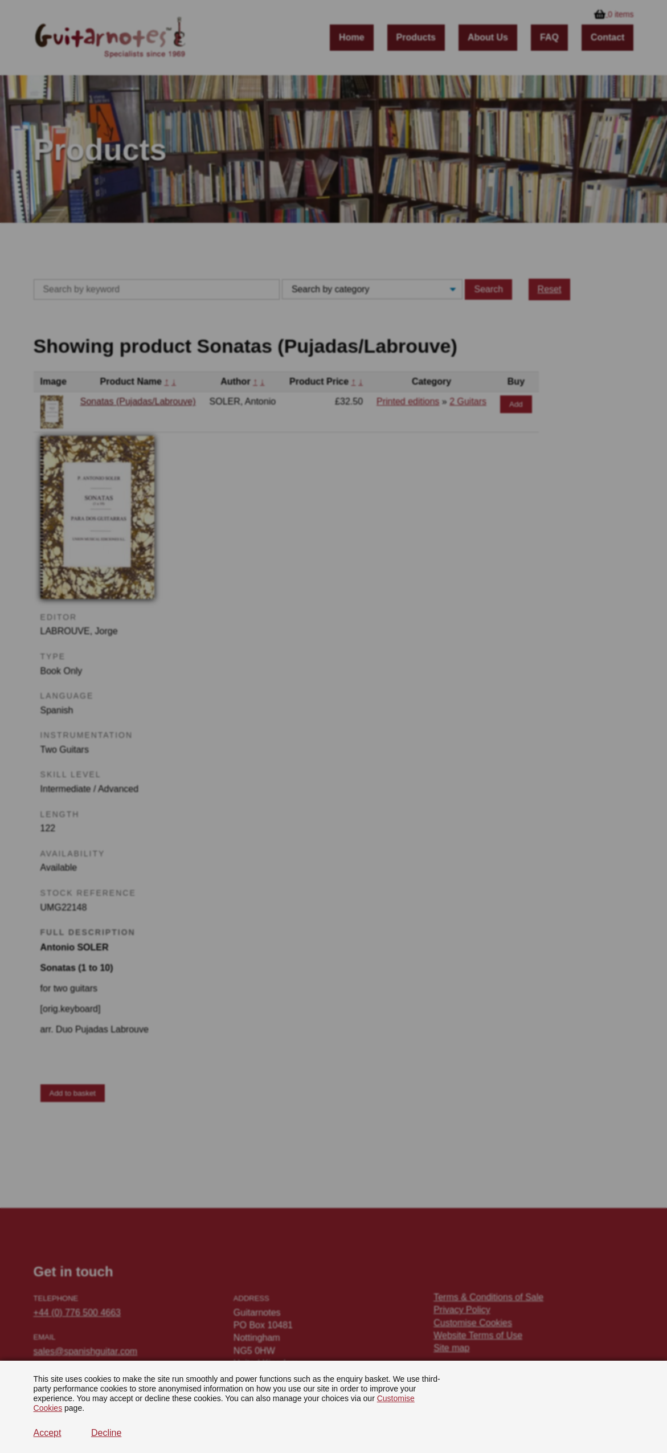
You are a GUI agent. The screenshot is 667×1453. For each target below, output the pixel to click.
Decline (106, 1433)
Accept (48, 1433)
